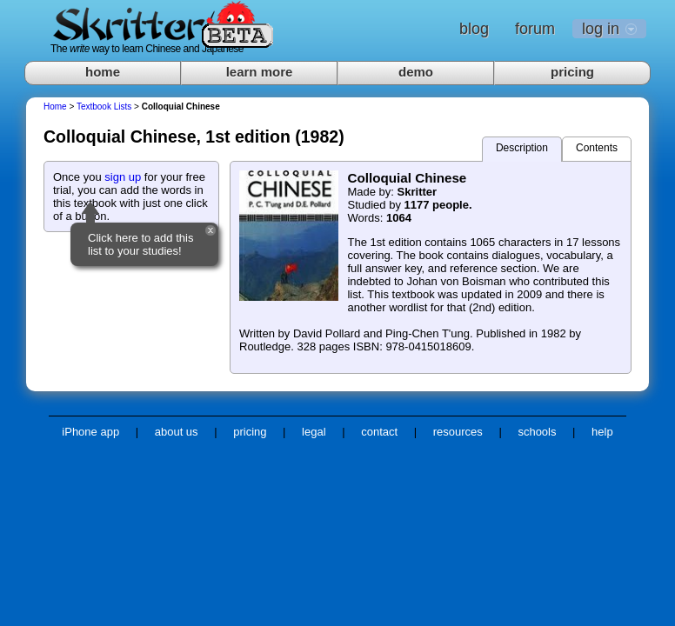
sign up (122, 176)
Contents (597, 148)
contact (379, 431)
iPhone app (90, 431)
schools (537, 431)
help (602, 431)
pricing (572, 71)
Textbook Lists (104, 106)
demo (415, 71)
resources (458, 431)
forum (535, 28)
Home (55, 106)
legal (313, 431)
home (102, 71)
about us (176, 431)
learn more (259, 71)
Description (522, 148)
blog (474, 28)
